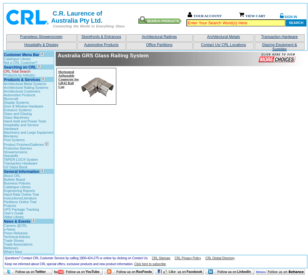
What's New (13, 252)
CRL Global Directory (220, 258)
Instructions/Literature (20, 198)
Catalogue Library (17, 59)
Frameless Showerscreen (41, 37)
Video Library (14, 217)
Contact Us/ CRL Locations (223, 45)
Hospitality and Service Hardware (21, 127)
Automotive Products (101, 45)
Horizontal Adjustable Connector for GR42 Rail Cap (68, 79)
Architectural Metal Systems (25, 84)
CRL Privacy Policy (188, 258)
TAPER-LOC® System (21, 159)
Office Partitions (159, 45)
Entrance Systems (17, 110)
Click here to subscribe (150, 264)
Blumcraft (11, 99)
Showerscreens (15, 152)
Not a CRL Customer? (20, 62)
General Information (21, 172)
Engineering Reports (19, 191)
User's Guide (13, 213)
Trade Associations (18, 244)
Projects (10, 206)
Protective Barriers (18, 148)
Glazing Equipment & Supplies (279, 46)
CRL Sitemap (161, 258)
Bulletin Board (14, 179)
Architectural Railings (159, 37)
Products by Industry (19, 75)
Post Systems (14, 140)
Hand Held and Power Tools (25, 121)
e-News (9, 229)
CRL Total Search (17, 71)
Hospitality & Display (41, 45)
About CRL (12, 176)
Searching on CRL (20, 67)
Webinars (11, 248)
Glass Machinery (16, 117)
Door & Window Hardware (23, 106)
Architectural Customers (22, 91)
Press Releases (16, 233)
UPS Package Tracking (21, 209)
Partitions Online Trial (20, 202)
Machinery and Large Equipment (28, 132)
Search (296, 23)
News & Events (17, 221)
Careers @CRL (15, 225)
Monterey (11, 136)
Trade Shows (14, 240)
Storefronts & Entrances (101, 37)
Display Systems (16, 102)
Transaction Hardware (279, 37)
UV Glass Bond (15, 167)
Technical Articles (17, 237)
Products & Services (22, 80)
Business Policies (17, 183)
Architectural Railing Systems (26, 87)
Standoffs (11, 156)
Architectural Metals (223, 37)
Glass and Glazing (18, 114)
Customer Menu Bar (21, 55)
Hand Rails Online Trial (21, 194)
